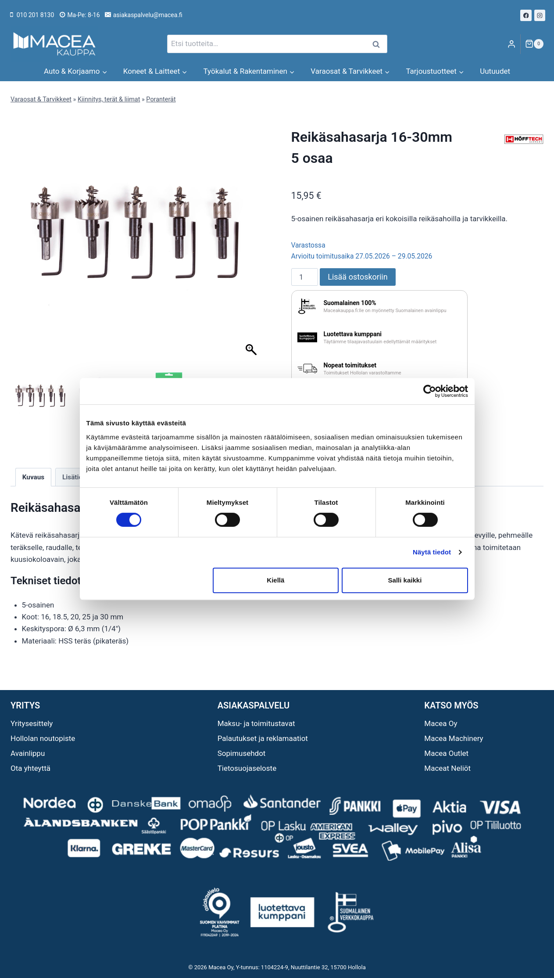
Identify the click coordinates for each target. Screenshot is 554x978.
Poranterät (160, 99)
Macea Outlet (446, 753)
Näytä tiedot (432, 552)
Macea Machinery (453, 738)
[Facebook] (526, 15)
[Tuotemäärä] (304, 277)
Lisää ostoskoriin (357, 276)
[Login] (511, 44)
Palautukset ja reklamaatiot (263, 738)
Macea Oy (440, 723)
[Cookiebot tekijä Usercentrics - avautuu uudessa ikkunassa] (429, 391)
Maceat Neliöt (447, 768)
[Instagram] (540, 15)
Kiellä (275, 580)
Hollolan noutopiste (43, 738)
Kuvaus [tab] (33, 477)
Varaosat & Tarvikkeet (41, 99)
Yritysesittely (32, 723)
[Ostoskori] (534, 44)
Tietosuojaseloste (247, 768)
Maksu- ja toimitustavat (256, 723)
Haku (379, 44)
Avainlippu (28, 753)
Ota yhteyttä (30, 768)
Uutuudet (495, 71)
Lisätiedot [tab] (77, 477)
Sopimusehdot (242, 753)
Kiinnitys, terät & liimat (109, 99)
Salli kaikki (405, 580)
